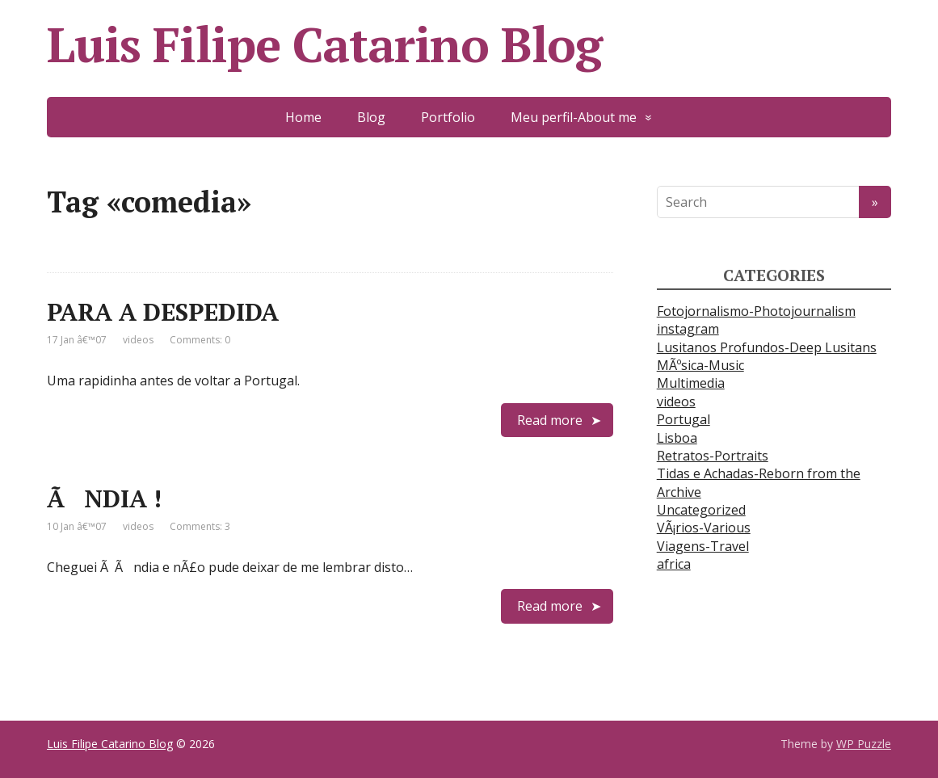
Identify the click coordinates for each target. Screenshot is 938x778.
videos (138, 340)
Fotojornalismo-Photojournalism (756, 311)
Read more (550, 420)
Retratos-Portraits (712, 456)
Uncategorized (701, 510)
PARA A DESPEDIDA (163, 312)
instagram (688, 329)
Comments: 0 (200, 340)
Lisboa (677, 438)
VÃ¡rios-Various (704, 527)
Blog (371, 117)
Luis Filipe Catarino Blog (324, 44)
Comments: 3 (200, 526)
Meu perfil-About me (574, 117)
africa (674, 564)
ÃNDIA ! (104, 498)
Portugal (683, 419)
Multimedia (691, 383)
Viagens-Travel (703, 546)
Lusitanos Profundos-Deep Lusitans (767, 347)
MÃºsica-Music (700, 365)
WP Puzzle (863, 743)
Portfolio (448, 117)
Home (303, 117)
